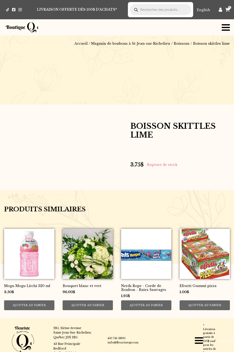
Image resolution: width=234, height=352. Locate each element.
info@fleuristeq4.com (123, 342)
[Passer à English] (203, 10)
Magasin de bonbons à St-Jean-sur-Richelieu (130, 43)
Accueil (81, 43)
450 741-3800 (116, 338)
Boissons (181, 43)
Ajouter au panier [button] (29, 305)
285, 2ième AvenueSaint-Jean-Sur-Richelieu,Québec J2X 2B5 (72, 332)
